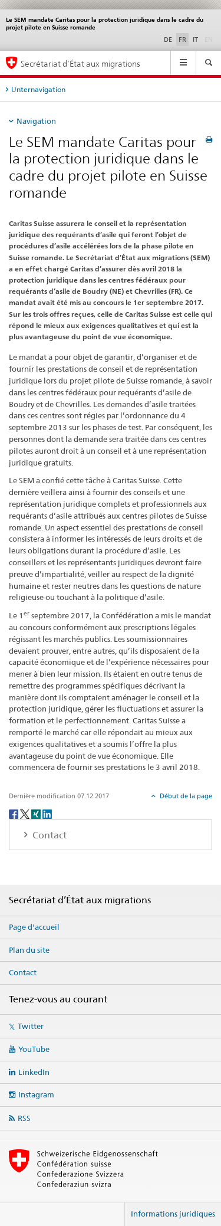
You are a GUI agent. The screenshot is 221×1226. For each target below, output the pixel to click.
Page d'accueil (34, 927)
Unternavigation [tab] (38, 89)
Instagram (36, 1094)
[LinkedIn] (47, 813)
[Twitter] (25, 813)
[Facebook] (14, 813)
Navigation (36, 121)
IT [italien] (195, 39)
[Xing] (36, 813)
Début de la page (185, 796)
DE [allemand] (168, 39)
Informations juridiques (173, 1213)
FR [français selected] (182, 39)
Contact (23, 972)
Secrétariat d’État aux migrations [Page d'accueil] (80, 63)
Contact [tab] (48, 835)
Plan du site (29, 950)
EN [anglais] (209, 39)
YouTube (34, 1049)
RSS (24, 1118)
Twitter (31, 1026)
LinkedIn (34, 1072)
